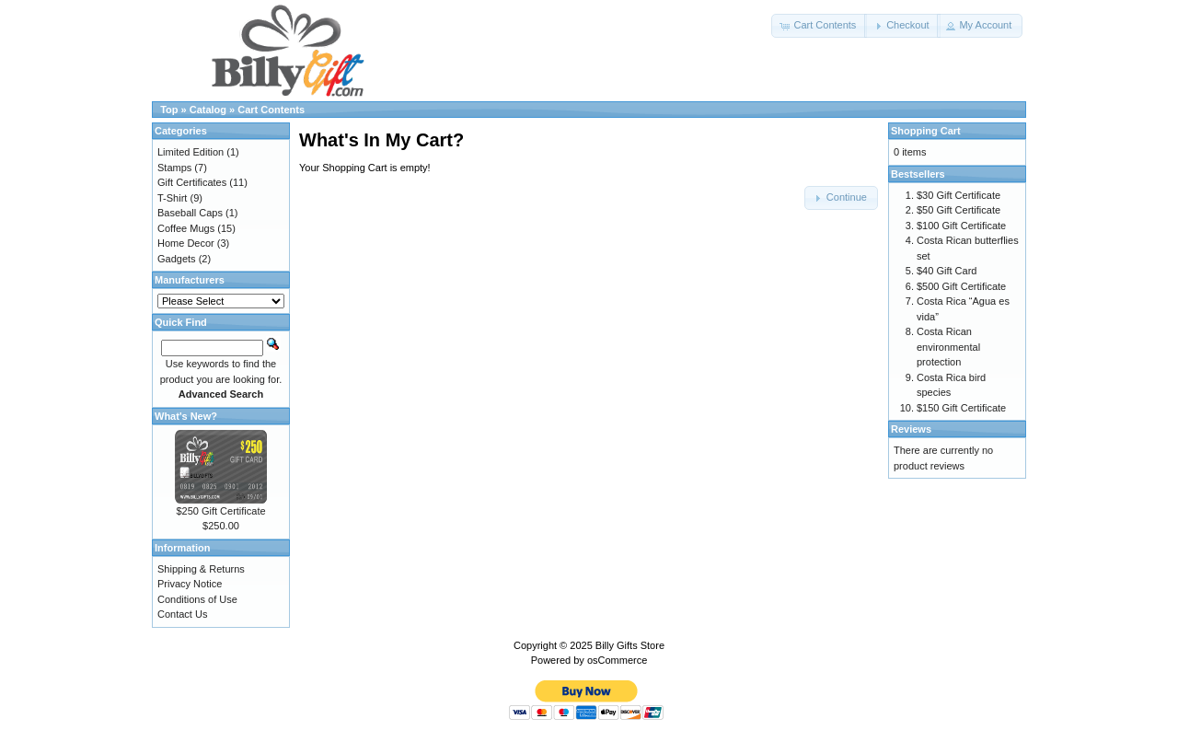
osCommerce (617, 660)
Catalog (208, 109)
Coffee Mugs (185, 228)
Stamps (174, 167)
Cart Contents (271, 109)
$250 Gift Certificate (220, 510)
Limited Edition (190, 151)
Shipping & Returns (201, 568)
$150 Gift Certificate (961, 407)
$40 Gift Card (946, 270)
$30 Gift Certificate (958, 195)
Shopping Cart (926, 130)
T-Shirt (172, 197)
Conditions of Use (197, 599)
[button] (819, 26)
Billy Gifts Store (629, 645)
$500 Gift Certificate (961, 286)
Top (169, 109)
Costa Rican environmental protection (948, 346)
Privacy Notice (189, 583)
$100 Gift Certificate (961, 225)
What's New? (186, 416)
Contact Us (182, 614)
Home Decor (185, 243)
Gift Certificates (191, 182)
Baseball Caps (190, 212)
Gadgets (176, 258)
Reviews (911, 429)
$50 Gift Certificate (958, 209)
